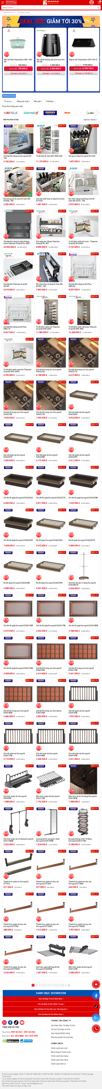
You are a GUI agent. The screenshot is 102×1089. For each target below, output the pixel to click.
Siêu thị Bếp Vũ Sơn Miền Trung (51, 1004)
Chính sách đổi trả (58, 1064)
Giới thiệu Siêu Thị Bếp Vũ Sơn (63, 1025)
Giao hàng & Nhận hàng (60, 1033)
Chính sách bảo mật (59, 1048)
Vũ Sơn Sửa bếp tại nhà (60, 1029)
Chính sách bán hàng (59, 1056)
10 (62, 985)
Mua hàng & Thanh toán (61, 1052)
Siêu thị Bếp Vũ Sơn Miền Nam (51, 1014)
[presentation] (99, 59)
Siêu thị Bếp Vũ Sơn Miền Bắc (51, 999)
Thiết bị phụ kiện (9, 96)
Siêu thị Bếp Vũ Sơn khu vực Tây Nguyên (51, 1009)
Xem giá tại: (11, 3)
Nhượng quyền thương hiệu (62, 1037)
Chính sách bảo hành (59, 1060)
